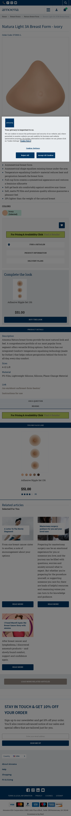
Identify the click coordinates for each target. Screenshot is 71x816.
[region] (35, 139)
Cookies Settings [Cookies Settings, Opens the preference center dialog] (33, 148)
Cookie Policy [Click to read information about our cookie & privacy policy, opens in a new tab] (26, 141)
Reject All (25, 155)
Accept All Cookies (45, 155)
